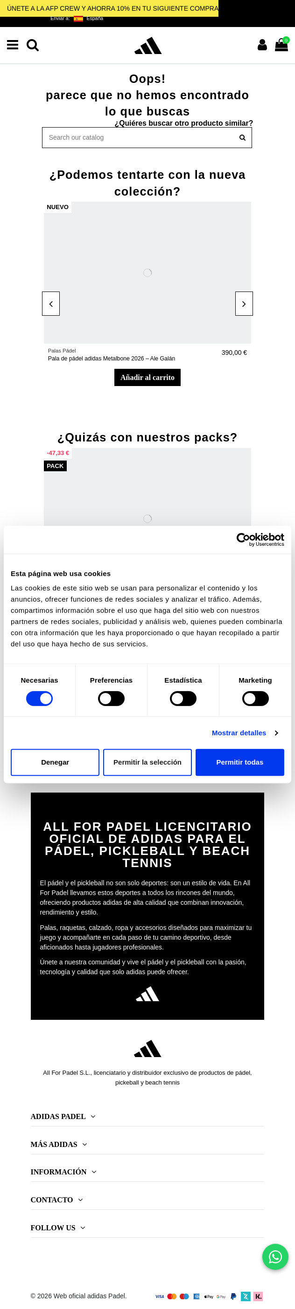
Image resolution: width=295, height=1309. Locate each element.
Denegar (55, 762)
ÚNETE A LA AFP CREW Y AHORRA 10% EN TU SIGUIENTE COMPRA (112, 8)
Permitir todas (239, 762)
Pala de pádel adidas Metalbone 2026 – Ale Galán (111, 358)
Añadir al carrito (147, 377)
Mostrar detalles (239, 733)
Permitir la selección (147, 762)
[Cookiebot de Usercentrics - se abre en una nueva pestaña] (243, 540)
